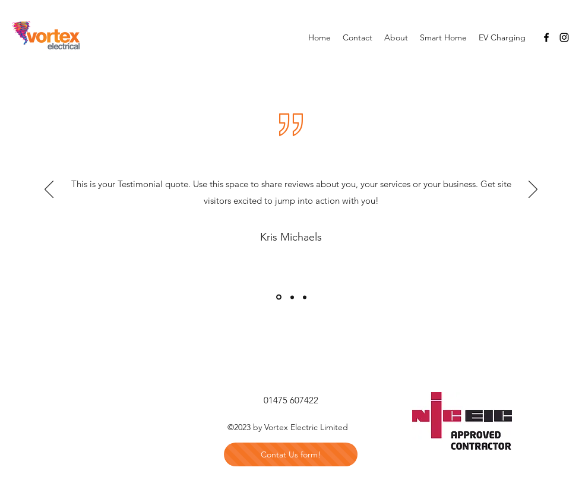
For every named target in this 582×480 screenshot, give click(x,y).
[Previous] (49, 190)
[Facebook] (546, 37)
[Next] (533, 190)
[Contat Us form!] (291, 454)
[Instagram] (564, 37)
